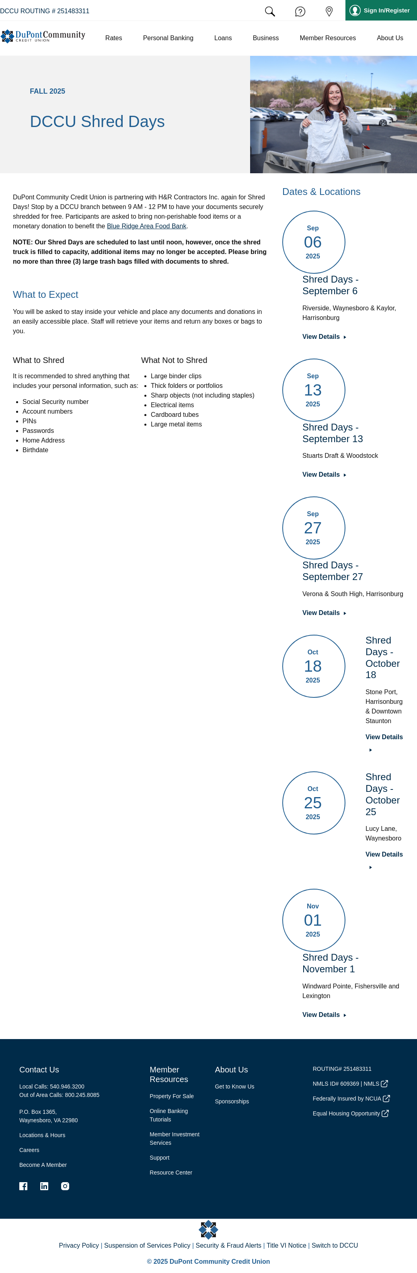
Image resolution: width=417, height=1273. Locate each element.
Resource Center (171, 1172)
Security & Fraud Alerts (228, 1245)
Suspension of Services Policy (147, 1245)
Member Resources (169, 1074)
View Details (321, 336)
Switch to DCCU (335, 1245)
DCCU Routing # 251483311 (44, 11)
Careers (29, 1150)
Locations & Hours (42, 1135)
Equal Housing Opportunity (351, 1113)
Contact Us (39, 1069)
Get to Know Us (234, 1086)
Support (159, 1157)
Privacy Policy (79, 1245)
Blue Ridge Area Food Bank (146, 226)
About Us (231, 1069)
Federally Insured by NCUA (351, 1099)
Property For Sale (172, 1096)
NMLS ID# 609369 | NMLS (350, 1084)
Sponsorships (232, 1101)
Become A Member (43, 1165)
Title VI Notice (286, 1245)
